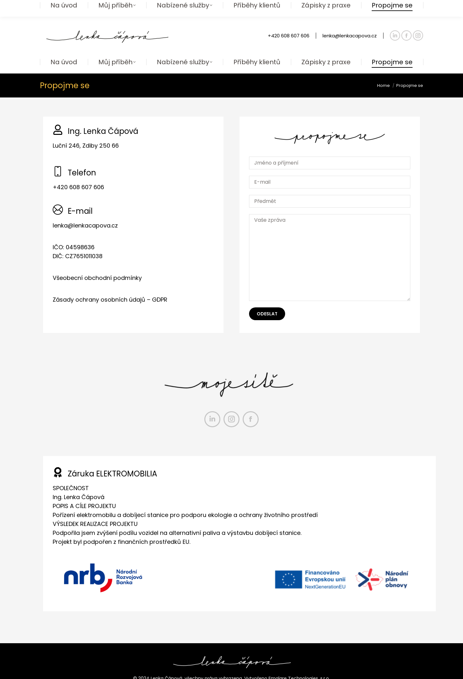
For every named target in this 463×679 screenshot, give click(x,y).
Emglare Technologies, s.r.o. (299, 665)
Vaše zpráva (329, 244)
